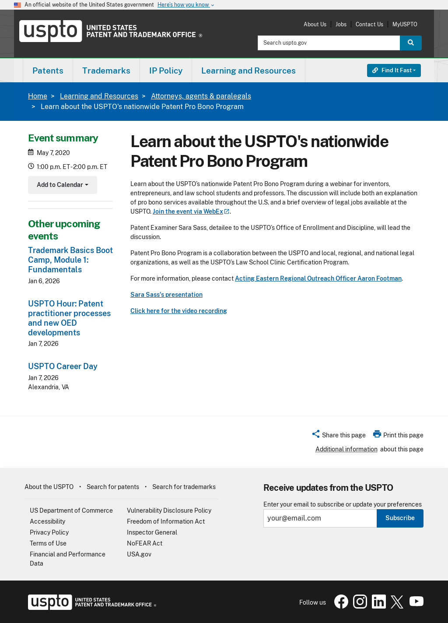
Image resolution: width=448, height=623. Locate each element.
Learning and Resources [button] (248, 70)
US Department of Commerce (71, 510)
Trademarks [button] (106, 70)
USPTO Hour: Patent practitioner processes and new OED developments (69, 318)
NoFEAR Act (144, 543)
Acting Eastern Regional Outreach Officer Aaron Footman (318, 278)
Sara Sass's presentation (166, 294)
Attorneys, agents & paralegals (201, 96)
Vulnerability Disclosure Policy (169, 510)
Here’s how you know (186, 5)
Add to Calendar (61, 185)
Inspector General (152, 532)
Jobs (341, 24)
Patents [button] (47, 70)
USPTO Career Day (63, 366)
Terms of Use (48, 543)
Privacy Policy (49, 532)
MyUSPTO (404, 24)
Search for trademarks (184, 486)
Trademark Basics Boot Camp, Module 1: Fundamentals (70, 260)
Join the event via (191, 211)
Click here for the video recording (178, 310)
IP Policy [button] (165, 70)
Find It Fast (392, 70)
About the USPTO (49, 486)
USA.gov (139, 554)
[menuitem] (48, 70)
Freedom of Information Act (166, 521)
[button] (338, 436)
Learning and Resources (99, 96)
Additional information (346, 449)
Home (37, 96)
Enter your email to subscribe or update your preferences (342, 504)
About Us (315, 24)
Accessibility (47, 521)
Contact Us (369, 24)
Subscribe (400, 517)
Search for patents (113, 486)
